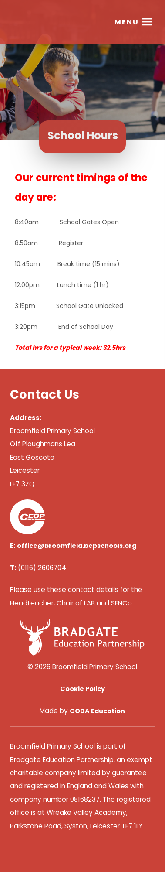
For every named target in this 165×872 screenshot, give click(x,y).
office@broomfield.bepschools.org (76, 545)
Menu (126, 22)
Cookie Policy (82, 688)
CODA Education (97, 711)
